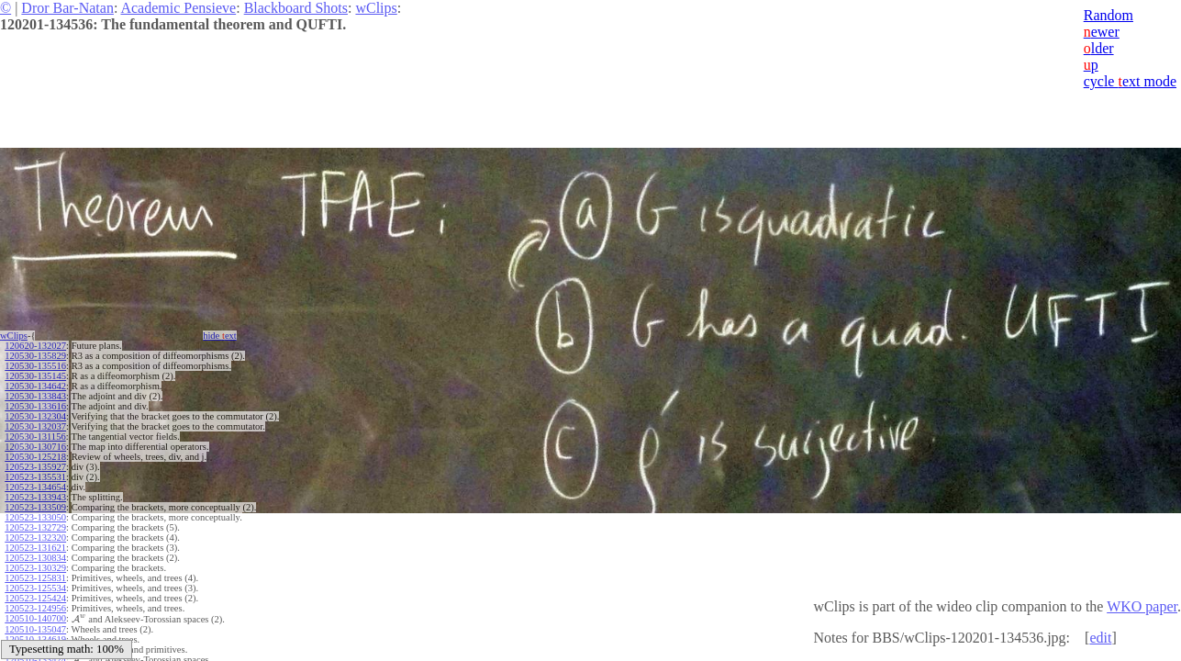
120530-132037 (35, 426)
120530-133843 (35, 396)
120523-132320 (35, 537)
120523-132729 (35, 527)
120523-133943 (35, 497)
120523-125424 (35, 598)
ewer (1102, 31)
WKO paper (1142, 606)
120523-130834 (35, 558)
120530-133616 (35, 406)
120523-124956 (35, 608)
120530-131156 (35, 436)
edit (1100, 637)
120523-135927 (35, 467)
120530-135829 (35, 356)
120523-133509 (35, 507)
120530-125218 (35, 457)
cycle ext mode (1130, 81)
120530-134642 (35, 386)
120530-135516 (35, 366)
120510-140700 (35, 618)
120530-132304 (35, 416)
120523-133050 (35, 517)
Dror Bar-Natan (67, 8)
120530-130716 (35, 447)
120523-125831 (35, 578)
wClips (375, 8)
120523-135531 (35, 477)
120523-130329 (35, 568)
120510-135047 (35, 629)
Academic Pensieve (178, 8)
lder (1099, 48)
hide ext (220, 335)
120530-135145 (35, 376)
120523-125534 (35, 588)
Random (1108, 15)
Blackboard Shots (296, 8)
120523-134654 (35, 487)
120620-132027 (35, 346)
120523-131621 (35, 548)
